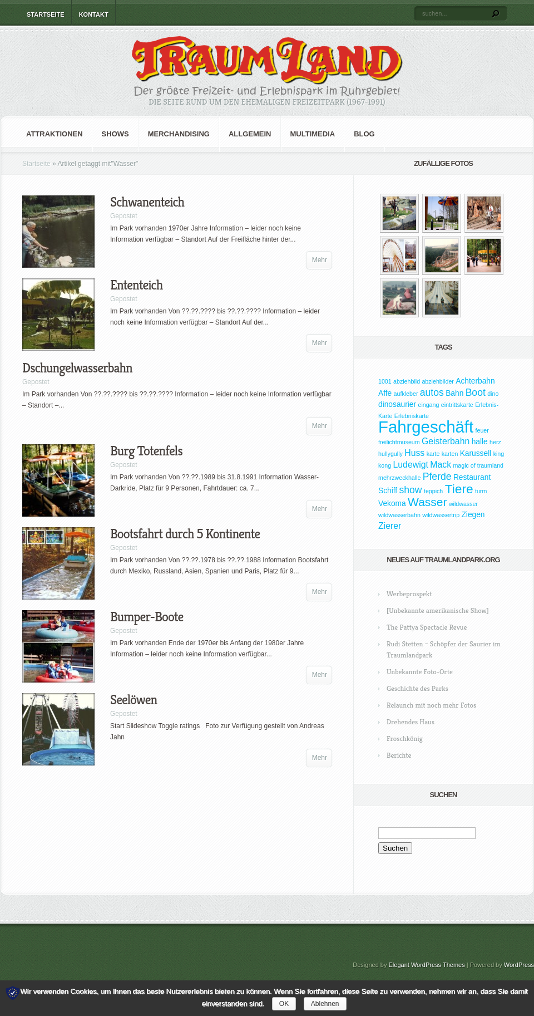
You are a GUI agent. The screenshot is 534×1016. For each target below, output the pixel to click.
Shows (115, 134)
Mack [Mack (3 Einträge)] (440, 464)
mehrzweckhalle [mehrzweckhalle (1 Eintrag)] (399, 477)
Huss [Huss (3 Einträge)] (414, 453)
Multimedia (312, 134)
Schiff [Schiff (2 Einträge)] (387, 491)
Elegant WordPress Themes (427, 964)
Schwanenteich (147, 202)
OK (284, 1004)
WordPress (519, 964)
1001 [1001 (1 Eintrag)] (385, 381)
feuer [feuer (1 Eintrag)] (482, 430)
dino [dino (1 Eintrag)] (492, 393)
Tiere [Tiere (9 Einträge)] (459, 489)
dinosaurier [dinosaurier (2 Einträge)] (397, 404)
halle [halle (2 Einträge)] (480, 442)
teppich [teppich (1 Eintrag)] (433, 491)
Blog (364, 134)
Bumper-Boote (146, 616)
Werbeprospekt (409, 593)
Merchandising (179, 134)
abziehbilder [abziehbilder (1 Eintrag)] (437, 381)
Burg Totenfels (146, 451)
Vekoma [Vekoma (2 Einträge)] (392, 503)
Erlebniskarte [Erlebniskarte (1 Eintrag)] (411, 416)
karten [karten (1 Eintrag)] (450, 453)
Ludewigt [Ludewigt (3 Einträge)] (410, 464)
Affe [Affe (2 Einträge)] (385, 393)
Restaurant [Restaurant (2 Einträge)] (472, 477)
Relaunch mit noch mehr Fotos (431, 705)
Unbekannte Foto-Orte (420, 671)
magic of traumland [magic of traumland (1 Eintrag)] (478, 465)
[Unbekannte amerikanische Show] (438, 610)
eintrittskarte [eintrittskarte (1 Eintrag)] (457, 404)
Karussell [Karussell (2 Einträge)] (476, 453)
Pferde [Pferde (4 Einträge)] (437, 476)
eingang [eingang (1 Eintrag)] (428, 404)
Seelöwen (133, 699)
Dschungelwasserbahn (77, 368)
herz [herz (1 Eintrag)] (495, 442)
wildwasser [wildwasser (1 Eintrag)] (463, 503)
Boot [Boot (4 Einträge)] (476, 392)
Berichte (399, 755)
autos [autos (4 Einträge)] (432, 392)
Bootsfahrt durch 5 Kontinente (185, 534)
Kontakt (93, 14)
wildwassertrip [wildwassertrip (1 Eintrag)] (440, 515)
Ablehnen (325, 1004)
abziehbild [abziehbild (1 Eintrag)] (406, 381)
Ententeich (136, 285)
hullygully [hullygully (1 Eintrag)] (390, 453)
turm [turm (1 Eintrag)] (481, 491)
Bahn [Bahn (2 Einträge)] (454, 393)
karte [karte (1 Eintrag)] (433, 453)
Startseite (46, 14)
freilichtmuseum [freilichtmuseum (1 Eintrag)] (399, 442)
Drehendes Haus (410, 722)
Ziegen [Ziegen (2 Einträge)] (472, 515)
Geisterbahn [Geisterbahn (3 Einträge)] (445, 441)
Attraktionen (54, 134)
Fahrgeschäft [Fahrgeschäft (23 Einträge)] (425, 427)
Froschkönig (405, 738)
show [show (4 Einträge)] (410, 489)
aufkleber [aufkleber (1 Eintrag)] (406, 393)
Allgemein (250, 134)
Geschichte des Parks (417, 688)
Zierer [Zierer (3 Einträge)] (389, 526)
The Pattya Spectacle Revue (427, 627)
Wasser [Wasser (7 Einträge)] (427, 501)
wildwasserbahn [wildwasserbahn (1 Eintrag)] (399, 515)
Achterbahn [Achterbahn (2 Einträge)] (475, 381)
